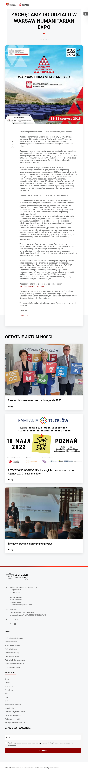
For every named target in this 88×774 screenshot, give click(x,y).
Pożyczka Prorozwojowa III (14, 664)
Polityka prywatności (12, 719)
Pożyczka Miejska (11, 649)
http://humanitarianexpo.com (32, 286)
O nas (7, 679)
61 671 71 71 (14, 620)
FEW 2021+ (9, 686)
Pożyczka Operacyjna (12, 667)
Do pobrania (9, 708)
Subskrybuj (43, 750)
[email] (43, 737)
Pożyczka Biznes (11, 642)
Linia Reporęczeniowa (12, 656)
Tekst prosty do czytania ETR (15, 723)
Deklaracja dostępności (13, 715)
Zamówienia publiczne (13, 704)
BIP (6, 701)
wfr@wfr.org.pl (15, 609)
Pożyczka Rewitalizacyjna (14, 638)
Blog (6, 697)
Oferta (7, 683)
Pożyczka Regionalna (12, 645)
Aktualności (9, 690)
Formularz (24, 316)
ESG (6, 694)
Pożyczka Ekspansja (12, 653)
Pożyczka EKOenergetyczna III (15, 660)
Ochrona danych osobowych (15, 712)
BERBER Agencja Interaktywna (51, 768)
